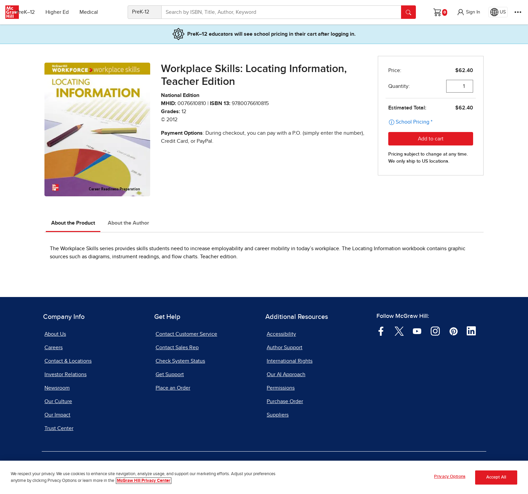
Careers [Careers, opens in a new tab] (53, 347)
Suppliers (278, 415)
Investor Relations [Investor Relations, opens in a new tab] (65, 374)
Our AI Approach (286, 374)
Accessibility (281, 334)
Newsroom (57, 388)
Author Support (284, 347)
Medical (99, 12)
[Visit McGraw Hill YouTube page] (417, 330)
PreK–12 (36, 12)
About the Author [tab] (128, 223)
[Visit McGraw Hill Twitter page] (399, 330)
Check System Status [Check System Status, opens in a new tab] (180, 361)
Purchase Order (285, 401)
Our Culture (58, 401)
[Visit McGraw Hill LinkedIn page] (471, 330)
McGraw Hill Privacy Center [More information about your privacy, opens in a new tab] (143, 482)
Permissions (281, 388)
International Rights (289, 361)
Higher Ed (67, 12)
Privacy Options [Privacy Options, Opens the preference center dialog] (449, 478)
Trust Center (58, 428)
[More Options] (518, 12)
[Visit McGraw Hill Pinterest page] (453, 330)
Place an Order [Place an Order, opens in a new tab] (173, 388)
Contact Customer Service (186, 334)
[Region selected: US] (498, 12)
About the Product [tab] (73, 223)
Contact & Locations (68, 361)
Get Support (170, 374)
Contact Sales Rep (177, 347)
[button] (468, 12)
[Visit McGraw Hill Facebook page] (381, 330)
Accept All (496, 478)
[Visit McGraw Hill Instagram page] (435, 330)
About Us (55, 334)
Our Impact (57, 415)
